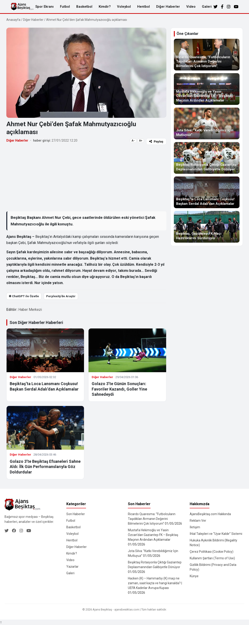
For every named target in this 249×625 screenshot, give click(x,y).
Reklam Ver (198, 520)
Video (191, 7)
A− (133, 140)
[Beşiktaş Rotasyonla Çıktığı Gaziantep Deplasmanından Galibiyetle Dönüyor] (206, 158)
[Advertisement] (86, 178)
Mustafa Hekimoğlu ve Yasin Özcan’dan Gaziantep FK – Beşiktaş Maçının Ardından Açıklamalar (153, 534)
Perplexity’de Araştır (61, 296)
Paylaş (156, 141)
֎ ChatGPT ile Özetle (24, 296)
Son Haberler (75, 514)
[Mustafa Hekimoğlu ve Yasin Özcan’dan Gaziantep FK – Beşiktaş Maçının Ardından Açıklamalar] (206, 89)
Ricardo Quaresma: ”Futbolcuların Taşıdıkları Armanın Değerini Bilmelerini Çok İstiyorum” (151, 518)
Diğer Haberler (168, 7)
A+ (140, 140)
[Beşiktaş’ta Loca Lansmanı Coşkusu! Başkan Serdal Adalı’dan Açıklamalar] (206, 192)
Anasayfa (13, 20)
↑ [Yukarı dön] (1, 622)
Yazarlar (72, 566)
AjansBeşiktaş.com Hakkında (210, 514)
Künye (194, 576)
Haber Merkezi (30, 309)
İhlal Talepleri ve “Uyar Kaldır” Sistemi (216, 534)
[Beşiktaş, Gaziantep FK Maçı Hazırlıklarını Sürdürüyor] (206, 227)
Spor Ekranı (44, 7)
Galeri (207, 7)
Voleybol (124, 7)
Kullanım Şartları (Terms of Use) (212, 558)
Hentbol (143, 7)
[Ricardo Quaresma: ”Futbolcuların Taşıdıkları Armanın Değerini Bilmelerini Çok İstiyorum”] (206, 54)
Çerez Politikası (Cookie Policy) (211, 551)
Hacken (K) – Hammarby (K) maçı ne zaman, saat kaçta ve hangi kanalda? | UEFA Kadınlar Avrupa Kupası (155, 583)
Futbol (65, 7)
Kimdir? (105, 7)
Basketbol (84, 7)
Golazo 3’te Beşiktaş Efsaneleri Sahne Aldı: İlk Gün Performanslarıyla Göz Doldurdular (45, 466)
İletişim (195, 527)
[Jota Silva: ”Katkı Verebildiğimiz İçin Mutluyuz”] (206, 123)
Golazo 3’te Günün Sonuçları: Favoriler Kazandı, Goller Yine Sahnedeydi (119, 389)
